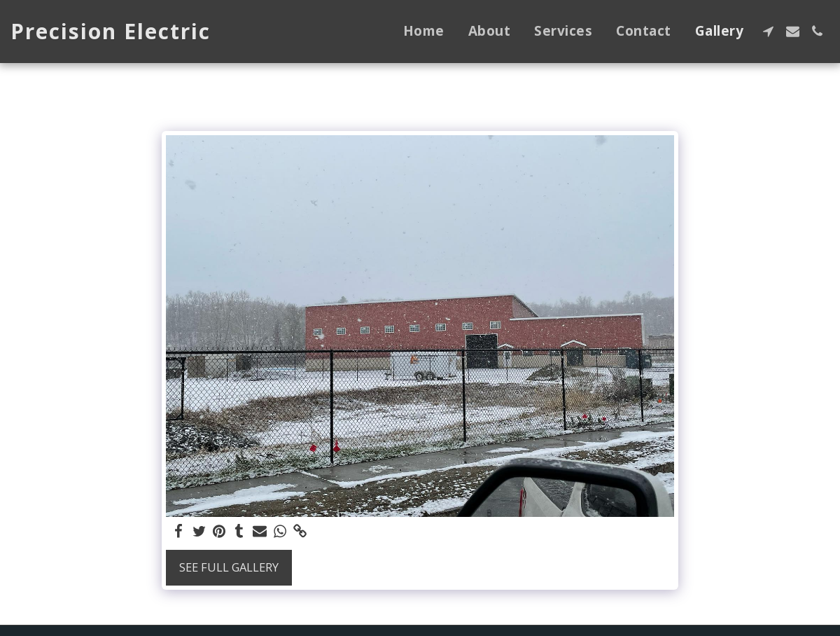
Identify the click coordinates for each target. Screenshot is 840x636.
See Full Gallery (229, 567)
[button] (768, 31)
